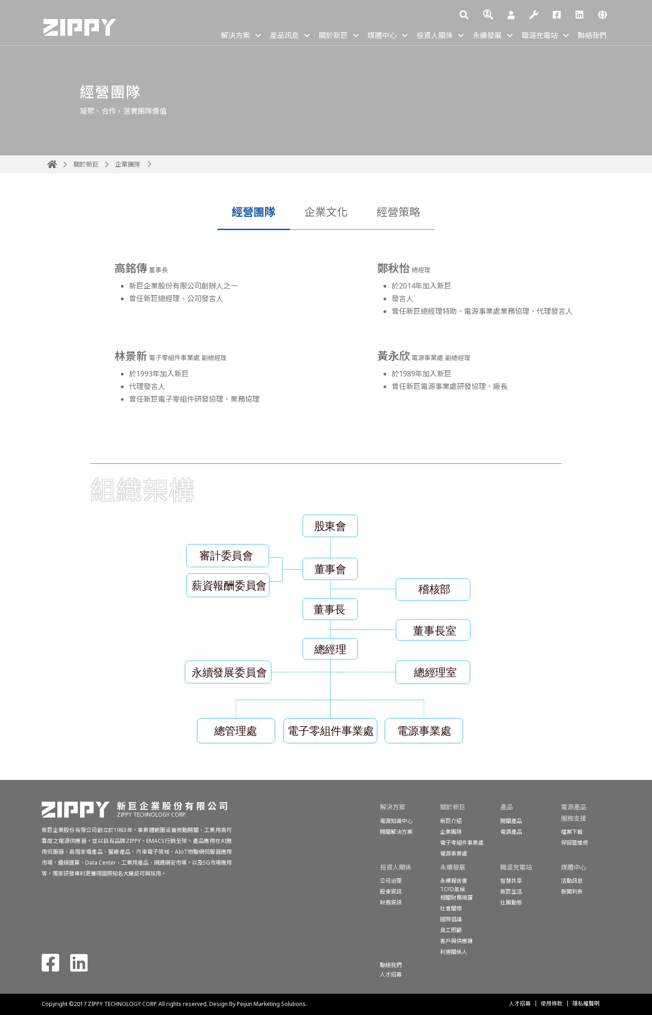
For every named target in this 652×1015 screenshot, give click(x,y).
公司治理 (391, 881)
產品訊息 (284, 35)
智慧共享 (511, 881)
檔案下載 (572, 832)
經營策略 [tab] (398, 211)
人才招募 (520, 1003)
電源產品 (511, 832)
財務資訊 (391, 902)
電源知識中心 (396, 821)
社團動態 (511, 902)
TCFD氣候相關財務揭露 (456, 893)
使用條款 (551, 1003)
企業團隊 (127, 164)
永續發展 (487, 35)
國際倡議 (451, 919)
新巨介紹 (451, 821)
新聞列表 (572, 891)
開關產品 (511, 821)
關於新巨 (333, 35)
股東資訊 (391, 891)
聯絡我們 (592, 35)
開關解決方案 (396, 832)
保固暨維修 (574, 843)
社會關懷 (451, 908)
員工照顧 (451, 930)
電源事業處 (453, 853)
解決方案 (235, 35)
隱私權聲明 (585, 1003)
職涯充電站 (540, 35)
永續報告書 (453, 881)
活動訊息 (572, 881)
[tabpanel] (326, 346)
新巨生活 (511, 891)
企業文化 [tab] (326, 211)
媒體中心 (382, 35)
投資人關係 (435, 35)
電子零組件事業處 (462, 843)
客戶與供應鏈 (456, 941)
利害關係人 (453, 952)
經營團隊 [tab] (253, 211)
